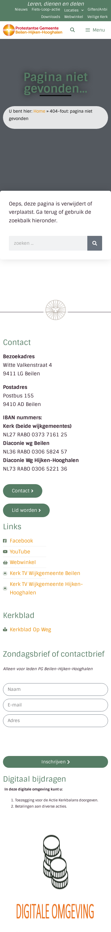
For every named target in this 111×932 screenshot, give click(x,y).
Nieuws (21, 9)
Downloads (50, 16)
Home (39, 111)
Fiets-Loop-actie (46, 9)
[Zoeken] (94, 243)
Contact (17, 342)
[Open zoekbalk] (72, 30)
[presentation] (48, 741)
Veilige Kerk (97, 16)
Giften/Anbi (97, 9)
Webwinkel (73, 16)
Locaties (73, 10)
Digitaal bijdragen (34, 779)
